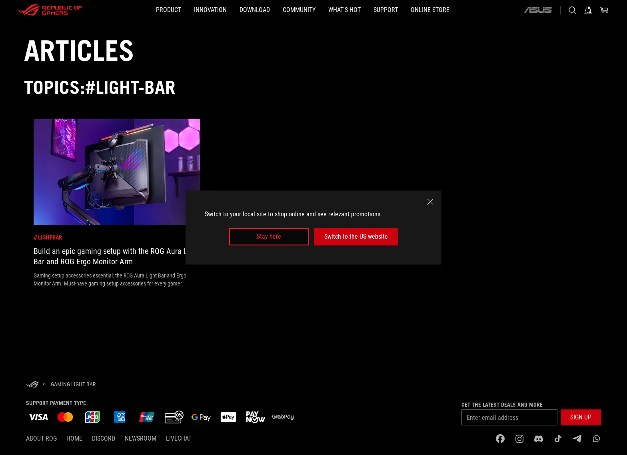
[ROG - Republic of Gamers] (50, 10)
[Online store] (468, 10)
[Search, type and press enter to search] (572, 10)
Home (74, 438)
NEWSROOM (140, 438)
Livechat (179, 438)
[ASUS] (538, 10)
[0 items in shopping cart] (604, 10)
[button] (581, 417)
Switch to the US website (356, 236)
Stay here (269, 236)
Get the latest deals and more (502, 404)
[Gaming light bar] (73, 384)
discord (103, 438)
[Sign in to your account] (588, 10)
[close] (430, 202)
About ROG (41, 438)
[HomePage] (32, 385)
